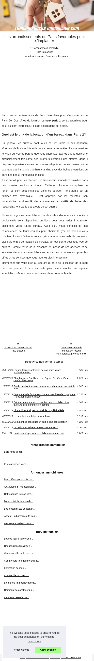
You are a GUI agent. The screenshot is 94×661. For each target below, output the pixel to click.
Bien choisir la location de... (18, 501)
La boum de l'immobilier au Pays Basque (18, 349)
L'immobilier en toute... (16, 464)
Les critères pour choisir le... (19, 479)
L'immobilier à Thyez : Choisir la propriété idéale (39, 410)
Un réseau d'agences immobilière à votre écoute (39, 433)
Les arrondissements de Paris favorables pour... (44, 56)
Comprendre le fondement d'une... (22, 560)
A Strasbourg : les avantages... (20, 486)
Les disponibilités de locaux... (19, 508)
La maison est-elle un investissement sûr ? (36, 427)
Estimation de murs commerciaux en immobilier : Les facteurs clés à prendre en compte (41, 403)
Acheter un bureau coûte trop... (20, 516)
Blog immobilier (45, 52)
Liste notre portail (13, 451)
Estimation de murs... (15, 568)
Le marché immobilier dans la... (20, 582)
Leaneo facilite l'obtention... (18, 538)
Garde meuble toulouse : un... (19, 553)
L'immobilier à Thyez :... (16, 575)
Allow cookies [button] (48, 649)
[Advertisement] (44, 83)
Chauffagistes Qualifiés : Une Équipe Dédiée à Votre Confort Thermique (41, 379)
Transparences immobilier (45, 48)
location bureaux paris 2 (45, 120)
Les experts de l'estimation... (19, 523)
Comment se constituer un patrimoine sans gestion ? (41, 422)
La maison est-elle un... (16, 597)
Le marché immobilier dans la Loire (32, 416)
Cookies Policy (74, 657)
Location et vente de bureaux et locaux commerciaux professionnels (71, 350)
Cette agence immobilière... (18, 494)
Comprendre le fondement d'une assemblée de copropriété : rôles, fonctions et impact (45, 395)
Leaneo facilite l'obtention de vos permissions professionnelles (37, 371)
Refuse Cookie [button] (21, 649)
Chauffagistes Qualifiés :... (18, 546)
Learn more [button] (34, 641)
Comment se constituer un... (19, 590)
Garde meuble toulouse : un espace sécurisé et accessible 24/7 (44, 387)
